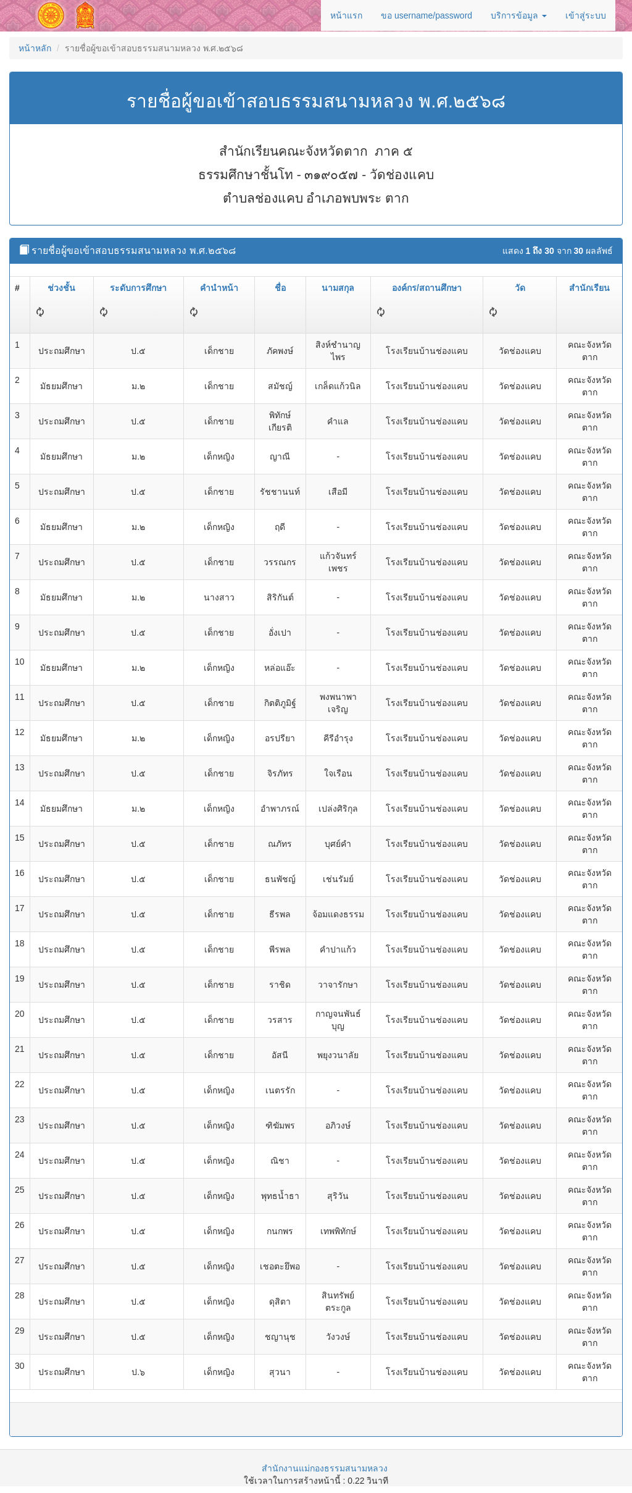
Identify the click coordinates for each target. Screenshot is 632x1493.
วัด (520, 288)
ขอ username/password (426, 15)
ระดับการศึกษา (138, 288)
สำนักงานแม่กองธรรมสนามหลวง (325, 1468)
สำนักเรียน (589, 288)
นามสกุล (338, 288)
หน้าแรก (346, 15)
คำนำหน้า (219, 288)
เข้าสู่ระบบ (585, 15)
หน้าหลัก (35, 48)
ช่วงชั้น (61, 288)
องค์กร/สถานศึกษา (427, 288)
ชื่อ (280, 288)
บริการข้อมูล (519, 15)
